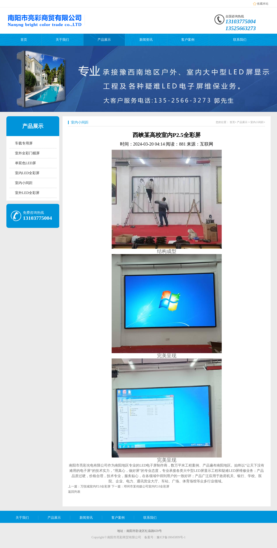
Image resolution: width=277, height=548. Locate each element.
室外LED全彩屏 (27, 193)
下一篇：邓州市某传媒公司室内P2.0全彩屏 (140, 486)
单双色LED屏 (25, 163)
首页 (23, 39)
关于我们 (62, 39)
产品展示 (104, 39)
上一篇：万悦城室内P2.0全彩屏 (89, 486)
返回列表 (74, 491)
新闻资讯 (146, 39)
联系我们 (239, 39)
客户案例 (187, 39)
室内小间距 (24, 183)
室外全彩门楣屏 (27, 153)
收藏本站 (262, 3)
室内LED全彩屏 (27, 173)
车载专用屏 (24, 143)
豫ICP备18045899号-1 (171, 537)
